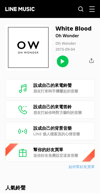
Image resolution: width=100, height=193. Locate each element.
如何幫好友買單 (82, 166)
